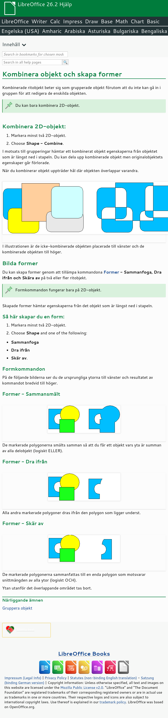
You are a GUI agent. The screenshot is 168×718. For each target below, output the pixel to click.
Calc (55, 21)
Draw (91, 21)
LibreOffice (15, 21)
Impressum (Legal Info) (22, 677)
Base (107, 21)
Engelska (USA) (20, 31)
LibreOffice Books (84, 653)
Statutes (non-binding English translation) (103, 677)
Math (121, 21)
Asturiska (99, 31)
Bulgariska (125, 31)
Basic (153, 21)
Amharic (52, 31)
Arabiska (74, 31)
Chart (137, 21)
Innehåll (11, 44)
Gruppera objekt (17, 608)
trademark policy (113, 702)
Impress (72, 21)
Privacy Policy (55, 677)
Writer (39, 21)
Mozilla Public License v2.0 (81, 687)
